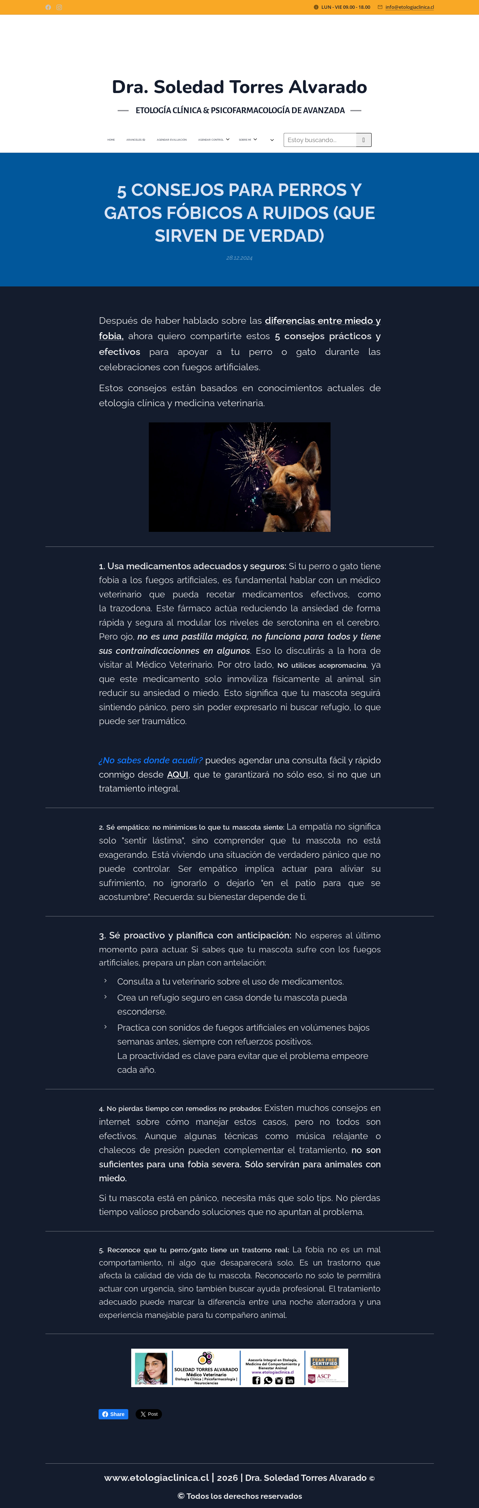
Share (113, 1414)
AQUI (177, 774)
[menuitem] (162, 140)
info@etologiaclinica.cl (410, 7)
